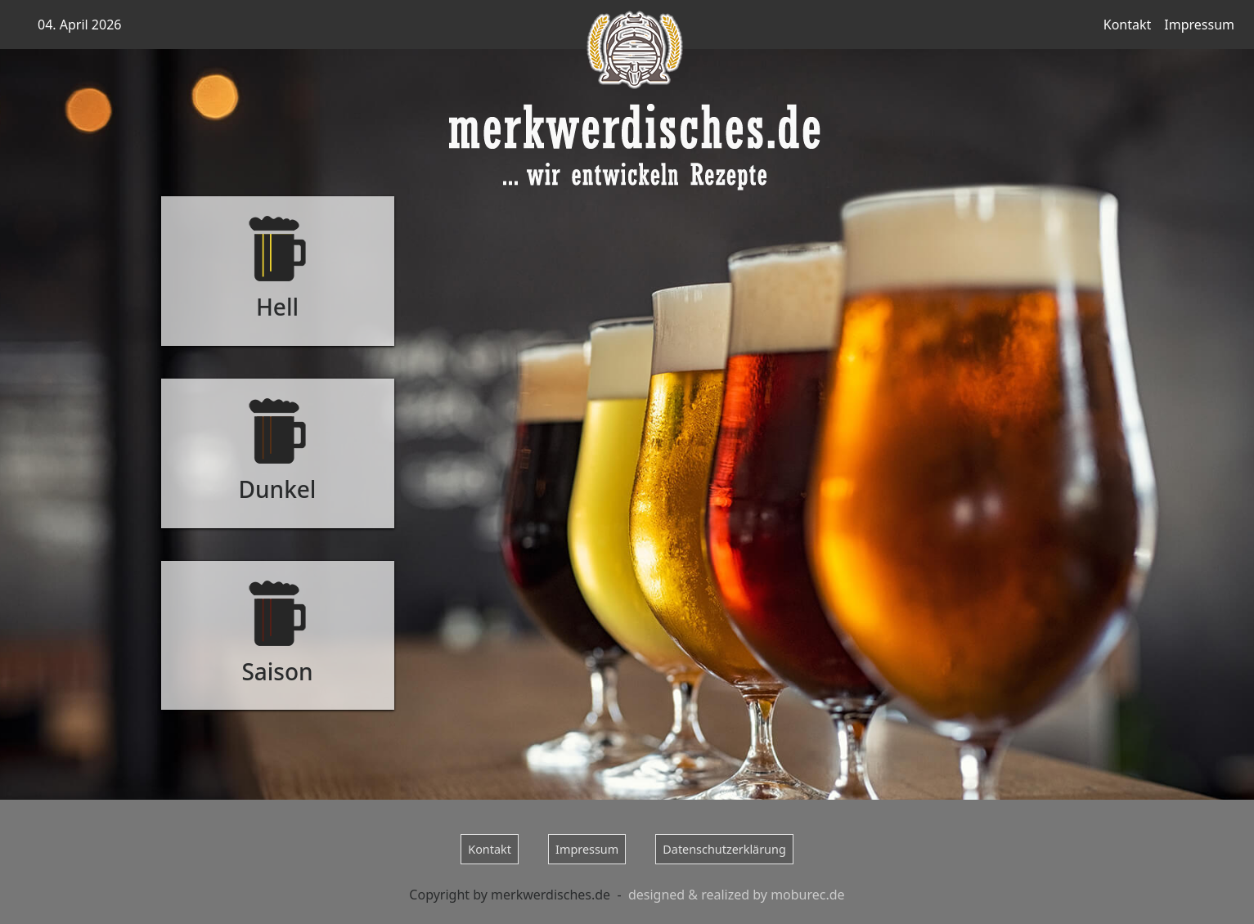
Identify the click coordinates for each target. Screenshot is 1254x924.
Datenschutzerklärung (724, 849)
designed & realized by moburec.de (736, 895)
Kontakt (1127, 25)
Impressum (1199, 25)
